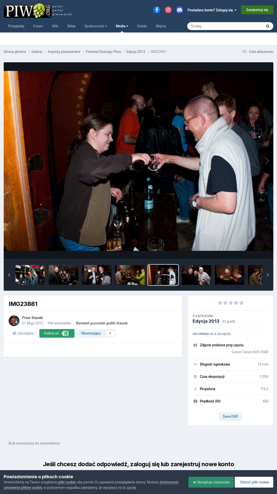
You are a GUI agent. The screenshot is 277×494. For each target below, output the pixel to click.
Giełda (142, 26)
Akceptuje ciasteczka (208, 482)
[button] (9, 275)
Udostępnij (23, 333)
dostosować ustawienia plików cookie (33, 488)
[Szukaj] (213, 26)
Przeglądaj (16, 26)
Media (122, 28)
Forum (38, 26)
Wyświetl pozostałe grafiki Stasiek (102, 323)
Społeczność (95, 26)
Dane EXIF (230, 416)
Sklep (71, 26)
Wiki (55, 26)
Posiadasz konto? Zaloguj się (212, 10)
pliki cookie (67, 482)
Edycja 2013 (206, 321)
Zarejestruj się (257, 10)
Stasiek (37, 318)
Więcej (161, 26)
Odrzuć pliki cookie (253, 482)
